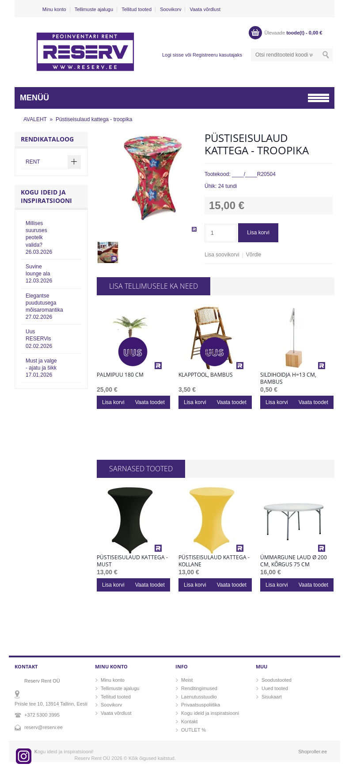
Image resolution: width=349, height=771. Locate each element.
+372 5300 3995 (42, 715)
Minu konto (54, 9)
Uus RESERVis (39, 338)
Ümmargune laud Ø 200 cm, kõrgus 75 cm (293, 561)
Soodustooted (277, 680)
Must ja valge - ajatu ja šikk (41, 368)
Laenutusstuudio (199, 696)
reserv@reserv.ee (43, 727)
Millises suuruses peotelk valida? (39, 237)
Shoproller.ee (312, 751)
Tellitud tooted (136, 9)
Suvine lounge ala (39, 273)
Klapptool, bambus (205, 374)
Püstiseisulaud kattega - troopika (94, 119)
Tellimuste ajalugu (94, 9)
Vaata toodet (150, 402)
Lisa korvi (258, 232)
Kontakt (189, 721)
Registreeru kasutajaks (217, 54)
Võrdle (254, 255)
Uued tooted (275, 688)
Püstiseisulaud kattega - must (132, 561)
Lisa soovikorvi (222, 255)
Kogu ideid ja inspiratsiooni (210, 713)
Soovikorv (170, 9)
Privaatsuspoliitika (200, 704)
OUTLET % (193, 730)
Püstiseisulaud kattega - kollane (214, 561)
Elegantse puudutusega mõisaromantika (44, 307)
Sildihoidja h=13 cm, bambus (288, 378)
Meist (187, 680)
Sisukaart (272, 696)
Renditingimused (199, 688)
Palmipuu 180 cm (120, 374)
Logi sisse (173, 54)
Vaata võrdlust (205, 9)
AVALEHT (35, 119)
